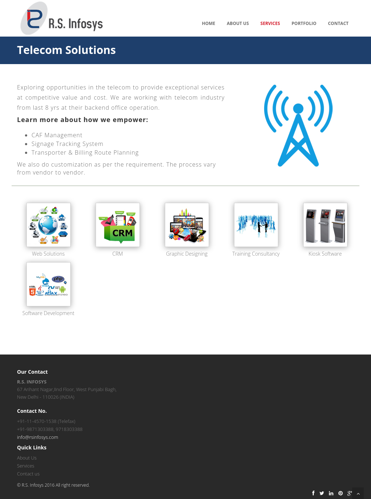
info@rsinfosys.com (37, 437)
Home (208, 23)
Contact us (28, 473)
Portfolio (304, 23)
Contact (338, 23)
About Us (238, 23)
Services (270, 23)
